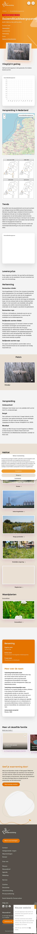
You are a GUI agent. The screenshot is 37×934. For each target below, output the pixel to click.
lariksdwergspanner (9, 323)
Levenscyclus (6, 31)
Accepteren (18, 471)
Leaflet (25, 154)
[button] (4, 115)
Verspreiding (5, 28)
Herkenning (5, 33)
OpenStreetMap (29, 154)
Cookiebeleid (18, 478)
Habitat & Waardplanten (9, 39)
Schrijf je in (8, 921)
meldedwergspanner (25, 331)
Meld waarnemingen (11, 840)
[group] (15, 747)
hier (30, 927)
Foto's (4, 36)
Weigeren (18, 475)
